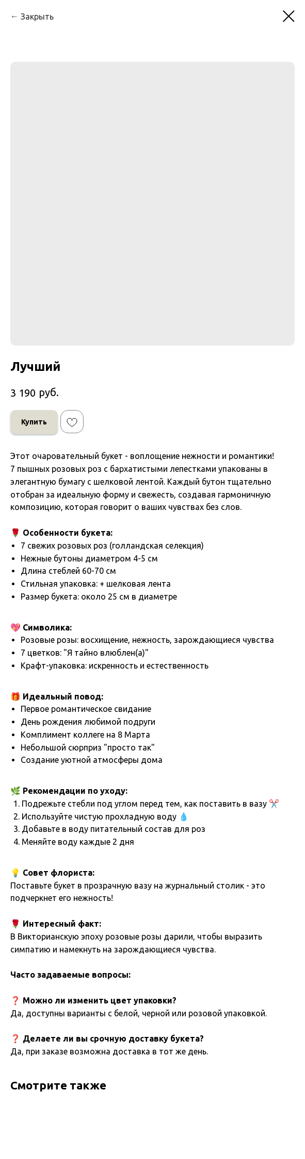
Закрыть (37, 16)
